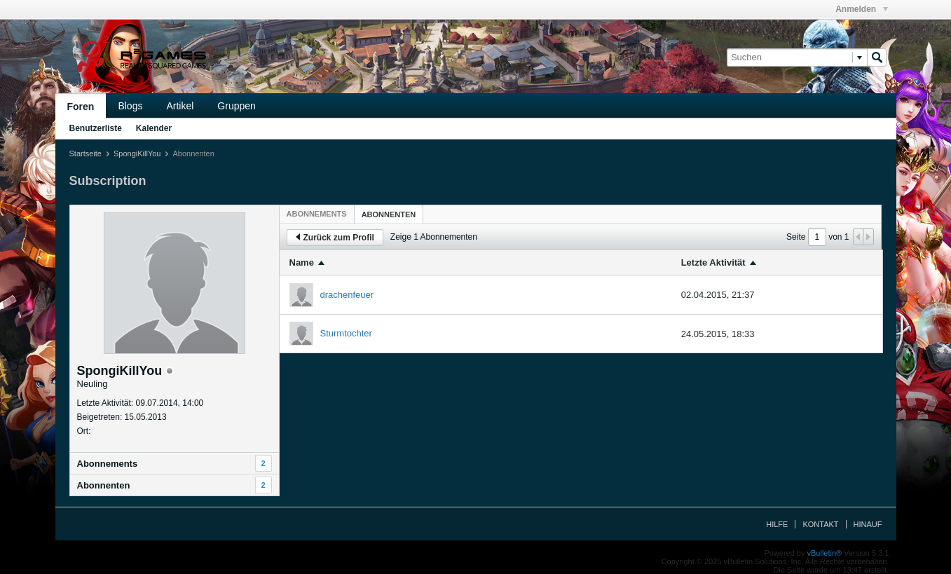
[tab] (317, 214)
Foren (81, 106)
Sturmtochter (346, 333)
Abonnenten (103, 485)
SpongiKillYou (137, 153)
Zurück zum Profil (335, 237)
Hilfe (777, 524)
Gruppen (236, 105)
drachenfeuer (347, 294)
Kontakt (820, 524)
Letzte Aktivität (713, 262)
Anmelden (861, 9)
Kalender (154, 128)
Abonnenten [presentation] (389, 214)
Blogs (130, 105)
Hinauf (868, 524)
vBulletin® (824, 553)
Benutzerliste (95, 128)
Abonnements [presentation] (317, 214)
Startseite (85, 153)
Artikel (179, 105)
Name (301, 262)
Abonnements (107, 463)
